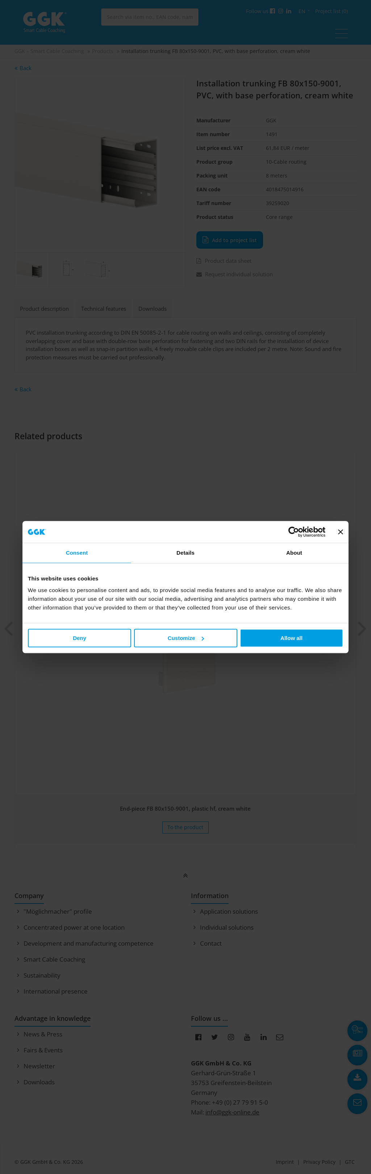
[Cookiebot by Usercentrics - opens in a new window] (293, 531)
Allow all (291, 638)
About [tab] (294, 553)
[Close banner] (340, 531)
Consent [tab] (77, 553)
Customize (186, 638)
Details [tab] (185, 553)
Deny (79, 638)
